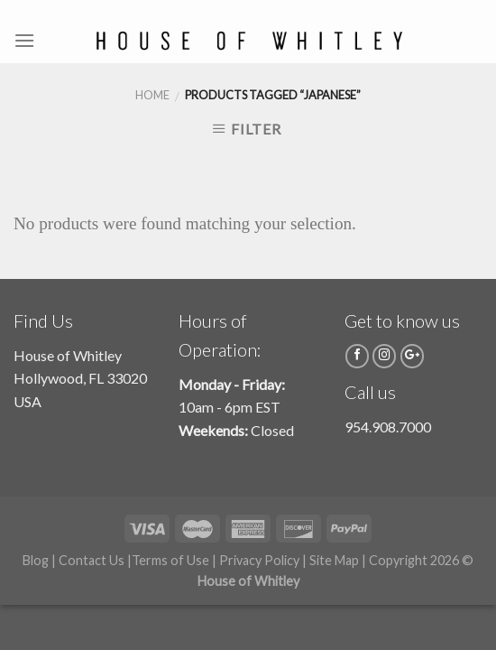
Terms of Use (170, 560)
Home (152, 95)
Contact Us (91, 560)
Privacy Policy (259, 560)
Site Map (334, 560)
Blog (36, 560)
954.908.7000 (387, 426)
